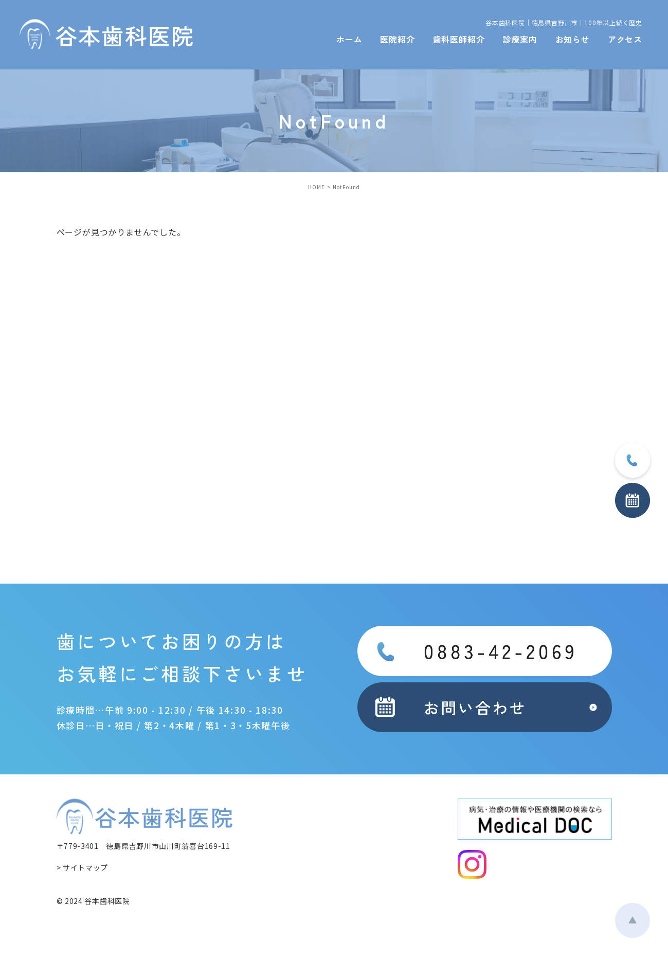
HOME (316, 187)
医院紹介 (397, 39)
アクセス (625, 39)
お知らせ (572, 39)
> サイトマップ (83, 867)
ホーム (349, 39)
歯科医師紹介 (459, 39)
